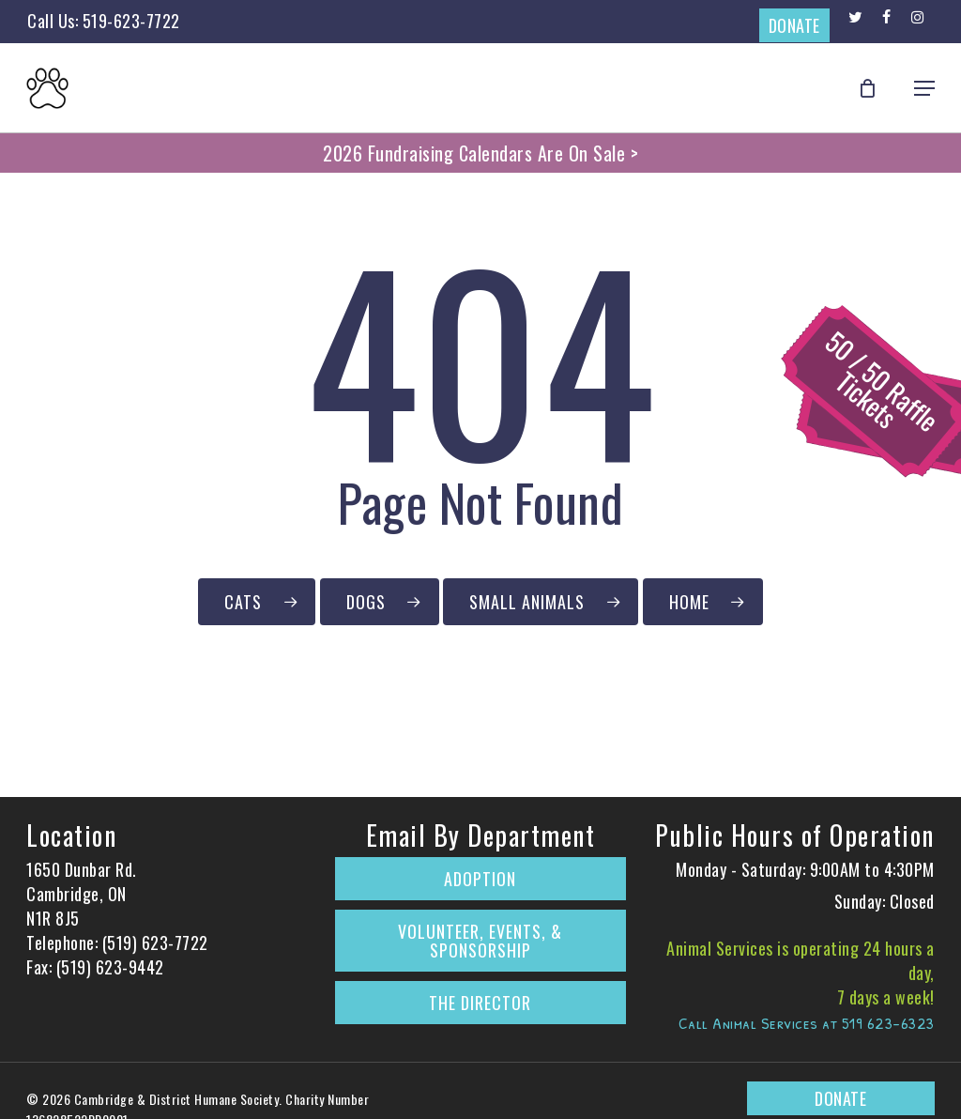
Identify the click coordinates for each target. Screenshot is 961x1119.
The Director (480, 1002)
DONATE (794, 25)
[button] (924, 88)
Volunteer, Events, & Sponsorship (480, 940)
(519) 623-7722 (155, 942)
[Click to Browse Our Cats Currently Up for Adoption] (256, 601)
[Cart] (877, 88)
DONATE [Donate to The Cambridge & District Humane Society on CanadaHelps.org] (840, 1098)
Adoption (480, 878)
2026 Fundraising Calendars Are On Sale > (480, 153)
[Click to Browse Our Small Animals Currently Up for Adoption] (540, 601)
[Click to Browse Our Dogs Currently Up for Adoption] (379, 601)
